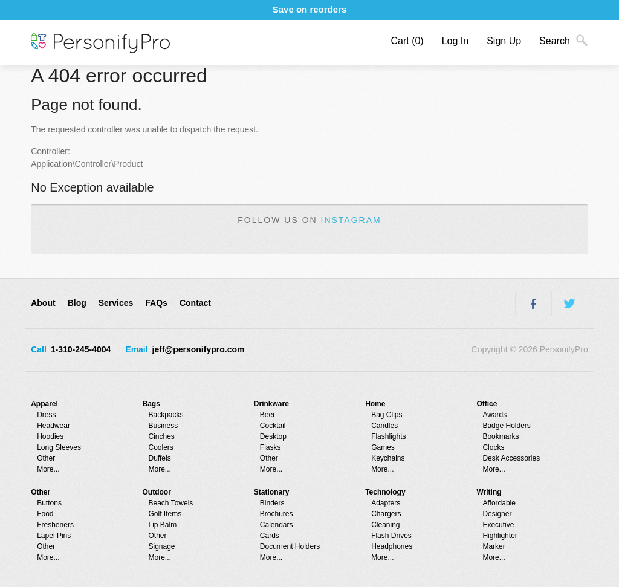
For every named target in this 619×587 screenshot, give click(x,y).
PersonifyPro (100, 43)
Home (375, 404)
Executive (498, 525)
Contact (195, 303)
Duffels (160, 458)
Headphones (391, 546)
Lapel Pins (54, 535)
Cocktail (273, 425)
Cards (269, 535)
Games (383, 447)
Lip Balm (163, 525)
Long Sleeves (59, 447)
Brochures (276, 514)
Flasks (270, 447)
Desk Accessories (511, 458)
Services (116, 303)
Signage (162, 546)
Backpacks (166, 414)
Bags (151, 404)
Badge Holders (506, 425)
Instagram (351, 220)
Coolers (161, 447)
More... (48, 469)
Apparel (44, 404)
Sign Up (504, 41)
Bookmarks (500, 436)
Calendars (276, 525)
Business (163, 425)
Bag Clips (386, 414)
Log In (455, 41)
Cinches (162, 436)
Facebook (533, 303)
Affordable (499, 503)
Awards (494, 414)
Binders (272, 503)
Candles (384, 425)
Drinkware (271, 404)
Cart (407, 41)
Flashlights (388, 436)
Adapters (385, 503)
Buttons (49, 503)
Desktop (273, 436)
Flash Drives (391, 535)
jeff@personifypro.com (198, 349)
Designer (496, 514)
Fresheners (55, 525)
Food (45, 514)
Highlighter (499, 535)
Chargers (386, 514)
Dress (46, 414)
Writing (488, 492)
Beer (267, 414)
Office (486, 404)
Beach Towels (171, 503)
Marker (493, 546)
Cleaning (385, 525)
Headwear (53, 425)
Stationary (272, 492)
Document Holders (290, 546)
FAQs (156, 303)
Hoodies (50, 436)
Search (554, 41)
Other (46, 458)
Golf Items (165, 514)
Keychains (387, 458)
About (43, 303)
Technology (385, 492)
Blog (77, 303)
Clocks (493, 447)
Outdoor (157, 492)
